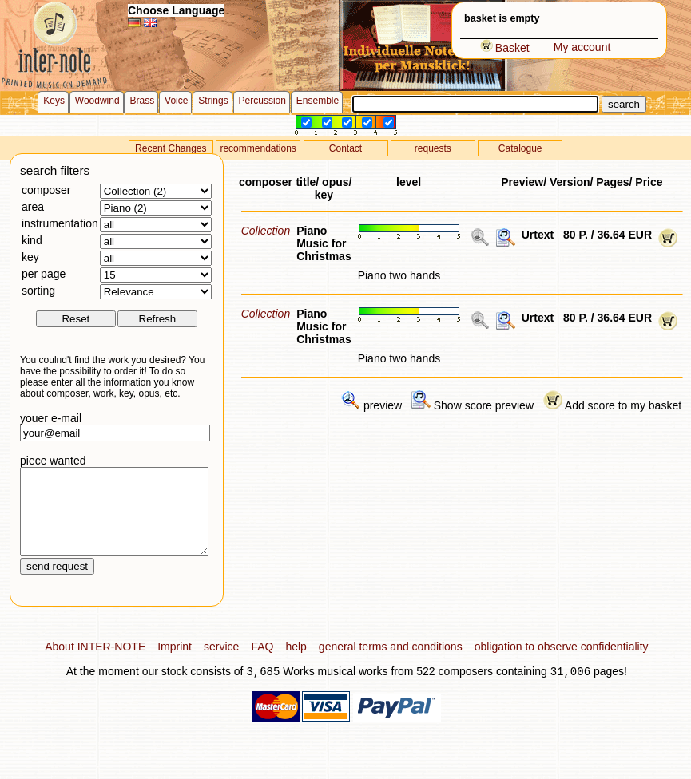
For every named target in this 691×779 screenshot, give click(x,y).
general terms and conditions (391, 663)
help (295, 663)
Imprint (174, 663)
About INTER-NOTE (95, 663)
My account (582, 47)
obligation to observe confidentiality (562, 663)
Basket (505, 48)
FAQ (262, 663)
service (221, 663)
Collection (265, 230)
